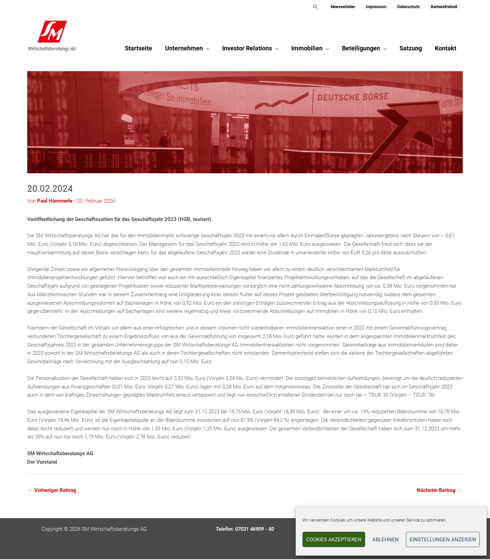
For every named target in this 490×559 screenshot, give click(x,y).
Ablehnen (385, 540)
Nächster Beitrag (439, 490)
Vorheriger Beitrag (52, 490)
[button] (326, 7)
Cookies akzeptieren (333, 540)
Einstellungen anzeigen (443, 540)
